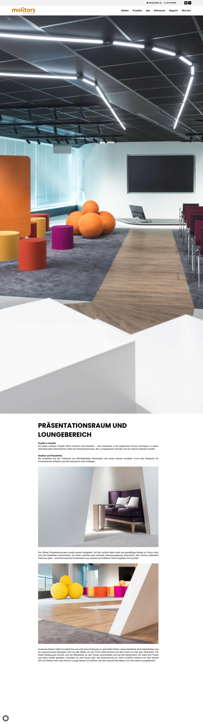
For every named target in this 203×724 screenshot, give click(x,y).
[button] (5, 718)
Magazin (173, 10)
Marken (125, 10)
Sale (148, 10)
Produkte (137, 10)
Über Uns (186, 10)
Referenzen (159, 10)
